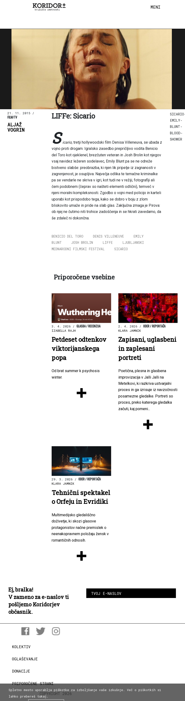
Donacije (21, 671)
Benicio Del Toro (67, 236)
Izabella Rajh (64, 330)
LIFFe (108, 242)
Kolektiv (21, 646)
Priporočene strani (33, 683)
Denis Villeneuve (108, 236)
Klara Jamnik (129, 330)
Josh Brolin (82, 242)
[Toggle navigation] (155, 7)
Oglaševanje (25, 658)
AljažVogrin (15, 127)
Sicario (121, 249)
